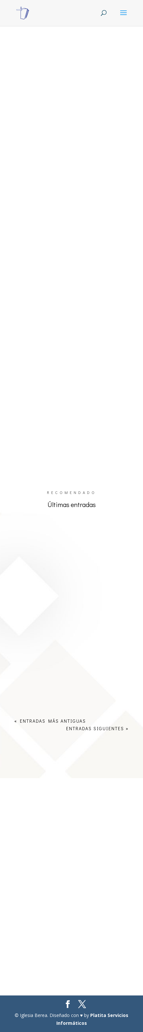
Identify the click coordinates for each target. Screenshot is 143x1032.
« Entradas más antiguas (50, 721)
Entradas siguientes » (97, 728)
